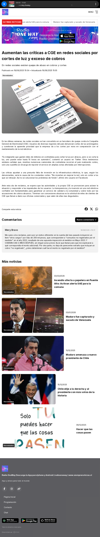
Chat (6, 512)
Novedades (8, 75)
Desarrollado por (10, 532)
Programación (10, 502)
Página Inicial (9, 497)
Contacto (8, 507)
